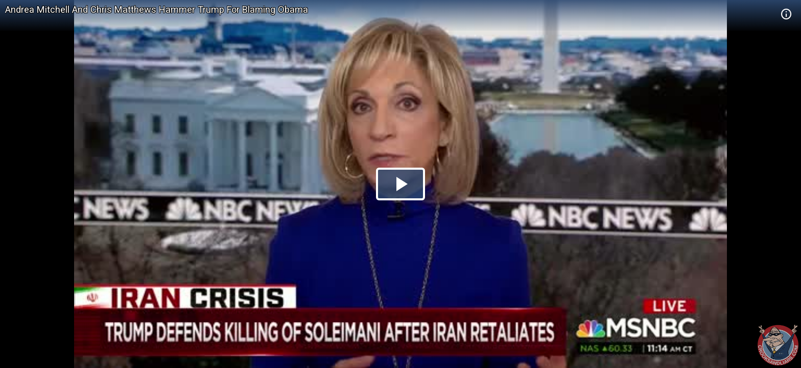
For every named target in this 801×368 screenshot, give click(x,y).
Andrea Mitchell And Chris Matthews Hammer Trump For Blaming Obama (156, 9)
